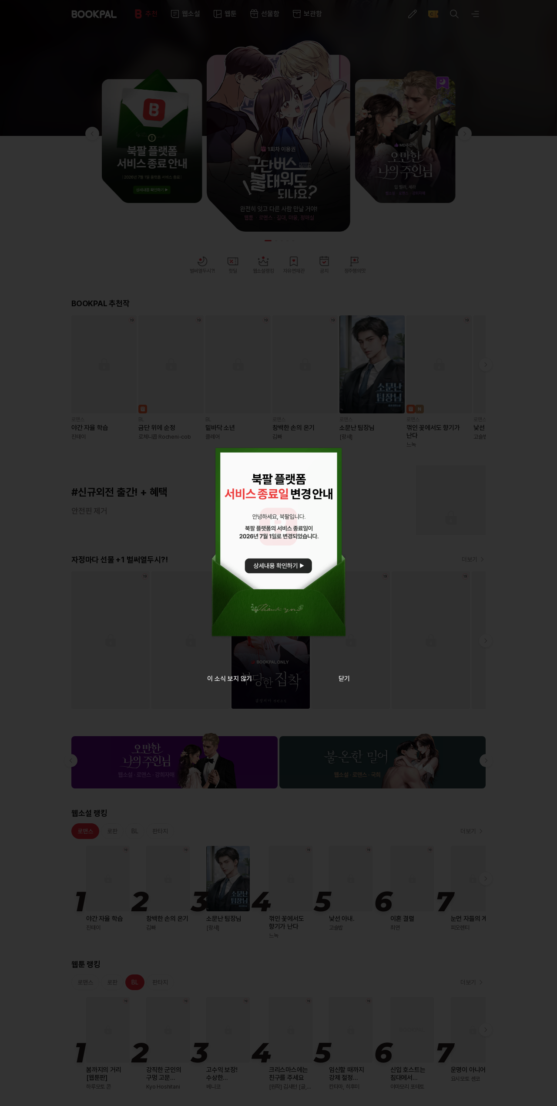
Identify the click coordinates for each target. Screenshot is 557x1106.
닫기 (344, 679)
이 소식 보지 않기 (229, 679)
